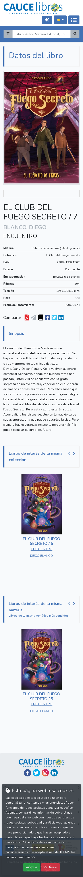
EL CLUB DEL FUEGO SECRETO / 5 (41, 541)
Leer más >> (26, 857)
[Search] (41, 34)
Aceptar (31, 867)
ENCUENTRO (20, 236)
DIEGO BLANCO (41, 555)
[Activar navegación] (73, 19)
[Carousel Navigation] (72, 453)
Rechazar (50, 867)
